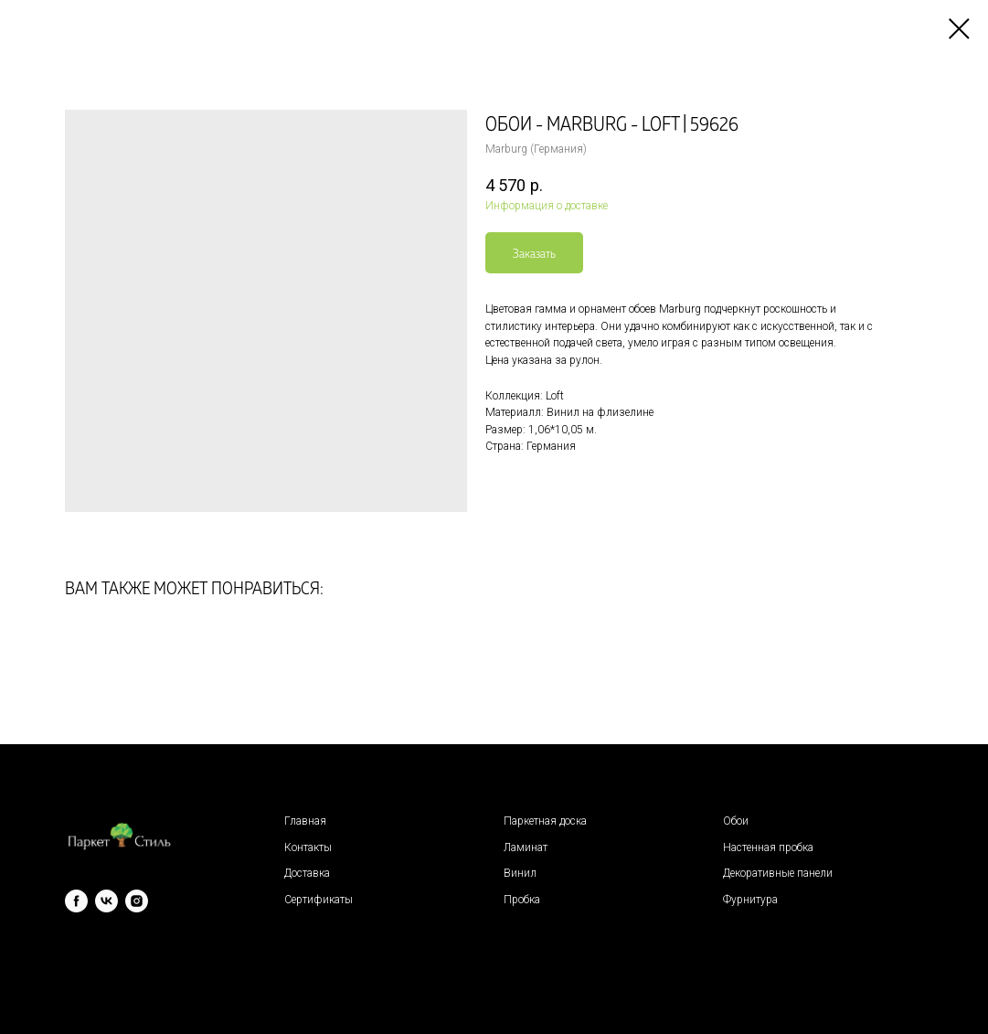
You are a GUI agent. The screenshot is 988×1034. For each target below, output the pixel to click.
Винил (520, 873)
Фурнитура (750, 899)
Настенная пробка (768, 847)
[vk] (106, 901)
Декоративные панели (778, 873)
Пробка (522, 899)
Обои (736, 821)
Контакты (308, 847)
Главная (305, 821)
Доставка (307, 873)
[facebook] (76, 901)
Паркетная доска (545, 821)
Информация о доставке (546, 205)
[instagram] (136, 901)
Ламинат (525, 847)
